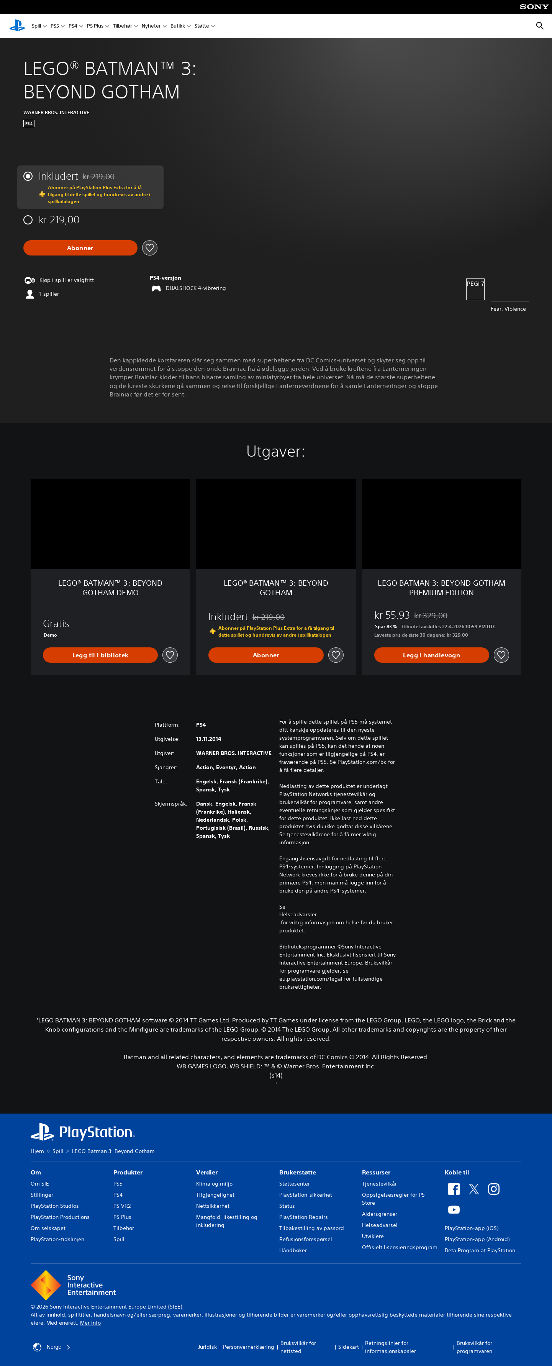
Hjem (37, 1151)
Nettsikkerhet (212, 1205)
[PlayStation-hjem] (17, 26)
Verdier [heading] (207, 1172)
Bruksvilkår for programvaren (474, 1347)
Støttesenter (294, 1183)
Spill (36, 26)
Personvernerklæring (248, 1346)
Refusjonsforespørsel (305, 1239)
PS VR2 (122, 1205)
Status (287, 1205)
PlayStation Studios (55, 1205)
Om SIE (40, 1183)
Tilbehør (122, 26)
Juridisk (207, 1346)
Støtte (202, 26)
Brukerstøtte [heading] (297, 1172)
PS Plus (95, 26)
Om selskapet (48, 1228)
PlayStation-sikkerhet (305, 1194)
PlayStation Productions (60, 1217)
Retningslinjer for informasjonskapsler (390, 1347)
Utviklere (373, 1236)
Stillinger (42, 1194)
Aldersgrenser (379, 1213)
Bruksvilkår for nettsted (298, 1347)
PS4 (73, 26)
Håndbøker (293, 1250)
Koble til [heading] (457, 1172)
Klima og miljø (214, 1183)
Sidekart (348, 1346)
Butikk (177, 26)
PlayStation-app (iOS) (471, 1228)
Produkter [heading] (128, 1172)
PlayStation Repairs (303, 1217)
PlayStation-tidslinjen (57, 1239)
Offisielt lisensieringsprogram (399, 1247)
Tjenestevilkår (379, 1183)
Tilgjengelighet (215, 1194)
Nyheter (151, 26)
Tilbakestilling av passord (311, 1228)
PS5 (55, 26)
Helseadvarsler (298, 914)
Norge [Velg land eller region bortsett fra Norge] (52, 1347)
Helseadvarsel (380, 1225)
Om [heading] (36, 1172)
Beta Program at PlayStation (480, 1250)
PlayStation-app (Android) (477, 1239)
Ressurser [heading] (376, 1172)
